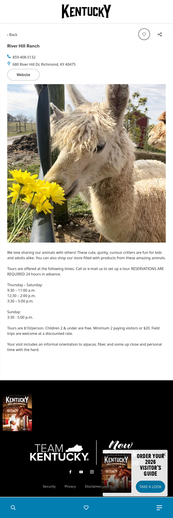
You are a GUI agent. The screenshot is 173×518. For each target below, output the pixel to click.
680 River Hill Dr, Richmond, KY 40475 (44, 64)
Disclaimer (93, 486)
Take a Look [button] (150, 486)
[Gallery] (86, 163)
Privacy (70, 486)
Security (49, 486)
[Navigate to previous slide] (12, 163)
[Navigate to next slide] (160, 163)
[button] (13, 507)
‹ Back (12, 34)
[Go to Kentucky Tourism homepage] (86, 11)
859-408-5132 (24, 57)
